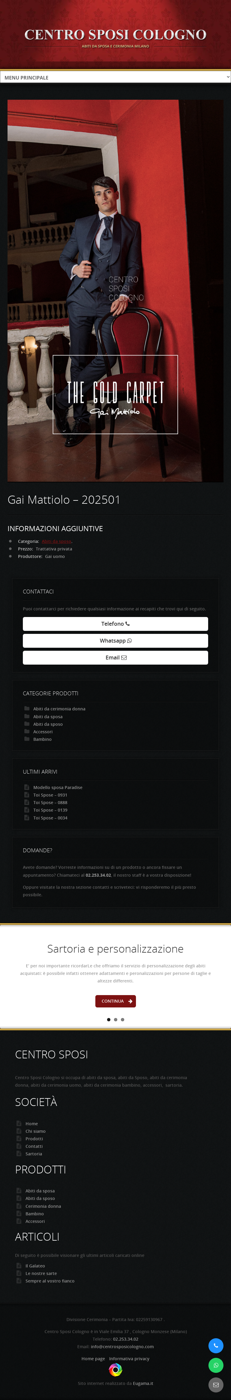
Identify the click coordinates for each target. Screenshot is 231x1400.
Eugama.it (143, 1383)
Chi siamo (36, 1131)
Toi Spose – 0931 (50, 795)
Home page (93, 1358)
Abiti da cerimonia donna (59, 709)
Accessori (43, 731)
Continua (113, 1001)
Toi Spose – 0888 (50, 802)
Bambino (42, 739)
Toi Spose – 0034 (50, 818)
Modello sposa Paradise (57, 787)
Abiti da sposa (48, 716)
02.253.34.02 (125, 1339)
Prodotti (34, 1139)
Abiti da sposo (56, 541)
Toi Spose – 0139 (50, 810)
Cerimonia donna (43, 1206)
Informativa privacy (129, 1358)
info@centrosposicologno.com (122, 1346)
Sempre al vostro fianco (50, 1281)
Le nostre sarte (41, 1273)
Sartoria (34, 1154)
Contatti (34, 1146)
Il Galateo (35, 1266)
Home (32, 1123)
